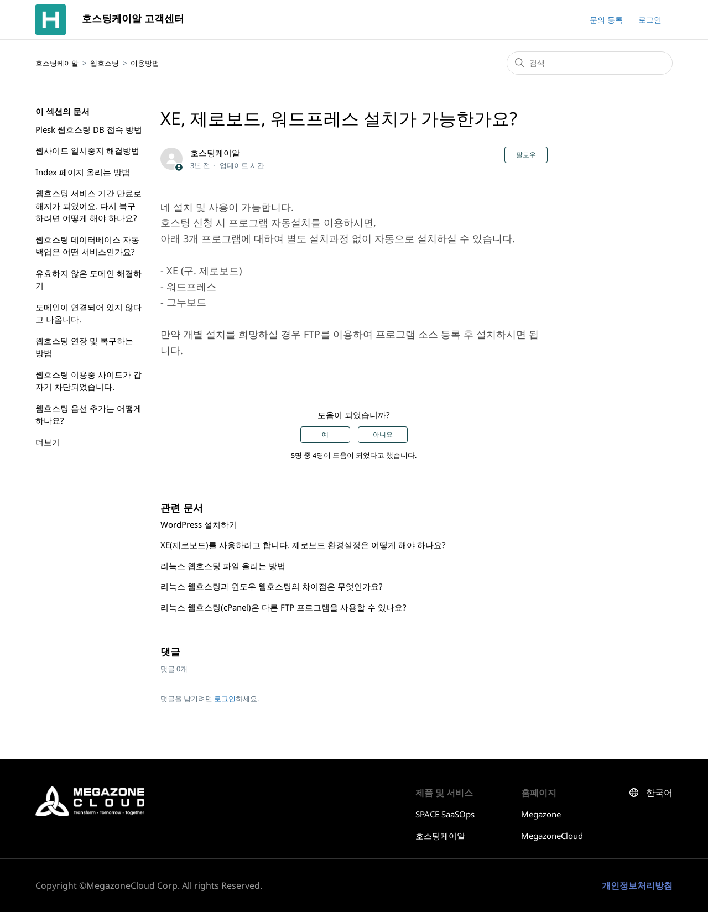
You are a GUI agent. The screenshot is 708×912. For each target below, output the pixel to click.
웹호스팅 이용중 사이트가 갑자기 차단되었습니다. (88, 381)
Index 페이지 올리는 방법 (82, 172)
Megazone (541, 814)
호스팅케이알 (57, 63)
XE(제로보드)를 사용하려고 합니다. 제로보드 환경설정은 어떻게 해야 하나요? (303, 544)
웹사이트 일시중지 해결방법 (87, 150)
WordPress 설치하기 (198, 524)
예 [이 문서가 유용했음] (325, 435)
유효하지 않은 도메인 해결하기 (88, 279)
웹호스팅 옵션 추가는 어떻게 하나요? (88, 414)
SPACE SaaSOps (445, 814)
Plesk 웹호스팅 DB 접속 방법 (88, 129)
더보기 (47, 441)
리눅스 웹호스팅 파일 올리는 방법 (222, 565)
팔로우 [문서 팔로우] (526, 155)
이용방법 (145, 63)
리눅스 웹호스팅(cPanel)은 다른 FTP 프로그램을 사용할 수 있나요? (283, 607)
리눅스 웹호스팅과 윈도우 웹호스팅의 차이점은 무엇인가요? (271, 586)
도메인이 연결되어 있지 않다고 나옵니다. (88, 313)
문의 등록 (606, 19)
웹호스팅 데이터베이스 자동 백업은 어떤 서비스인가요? (87, 246)
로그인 (225, 698)
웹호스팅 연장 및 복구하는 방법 (84, 347)
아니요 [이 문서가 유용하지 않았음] (383, 435)
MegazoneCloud (552, 835)
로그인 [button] (650, 19)
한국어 (659, 793)
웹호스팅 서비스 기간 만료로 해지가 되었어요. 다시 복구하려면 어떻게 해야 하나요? (88, 205)
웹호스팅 (104, 63)
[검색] (589, 63)
